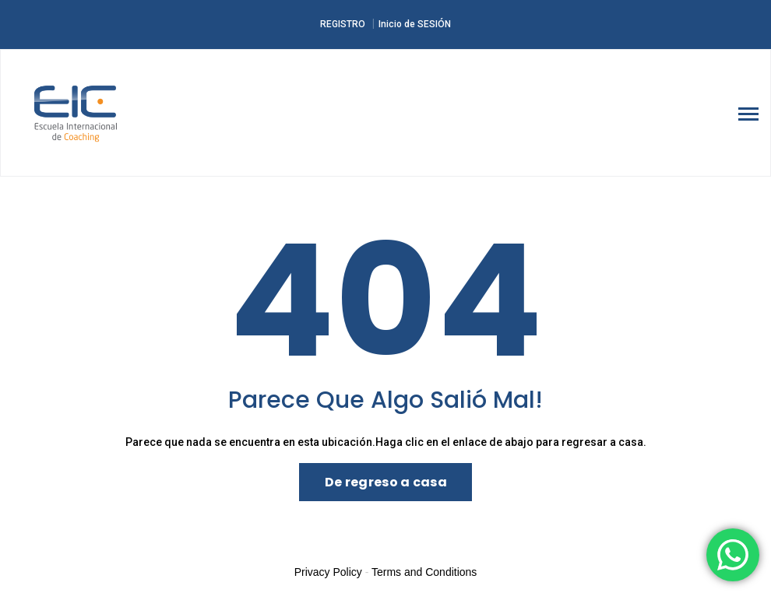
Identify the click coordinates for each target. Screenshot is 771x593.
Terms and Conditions (424, 572)
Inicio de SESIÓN (414, 24)
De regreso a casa (386, 482)
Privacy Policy (328, 572)
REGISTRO (342, 24)
